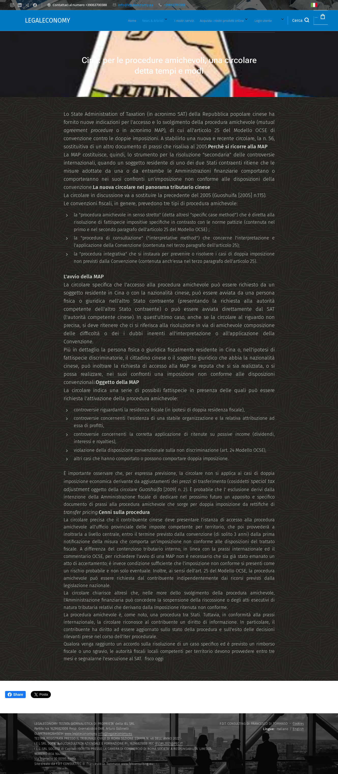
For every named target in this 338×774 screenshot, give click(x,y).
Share (15, 694)
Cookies (298, 723)
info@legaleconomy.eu (135, 5)
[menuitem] (122, 20)
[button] (284, 20)
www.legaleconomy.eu (81, 733)
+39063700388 (174, 5)
